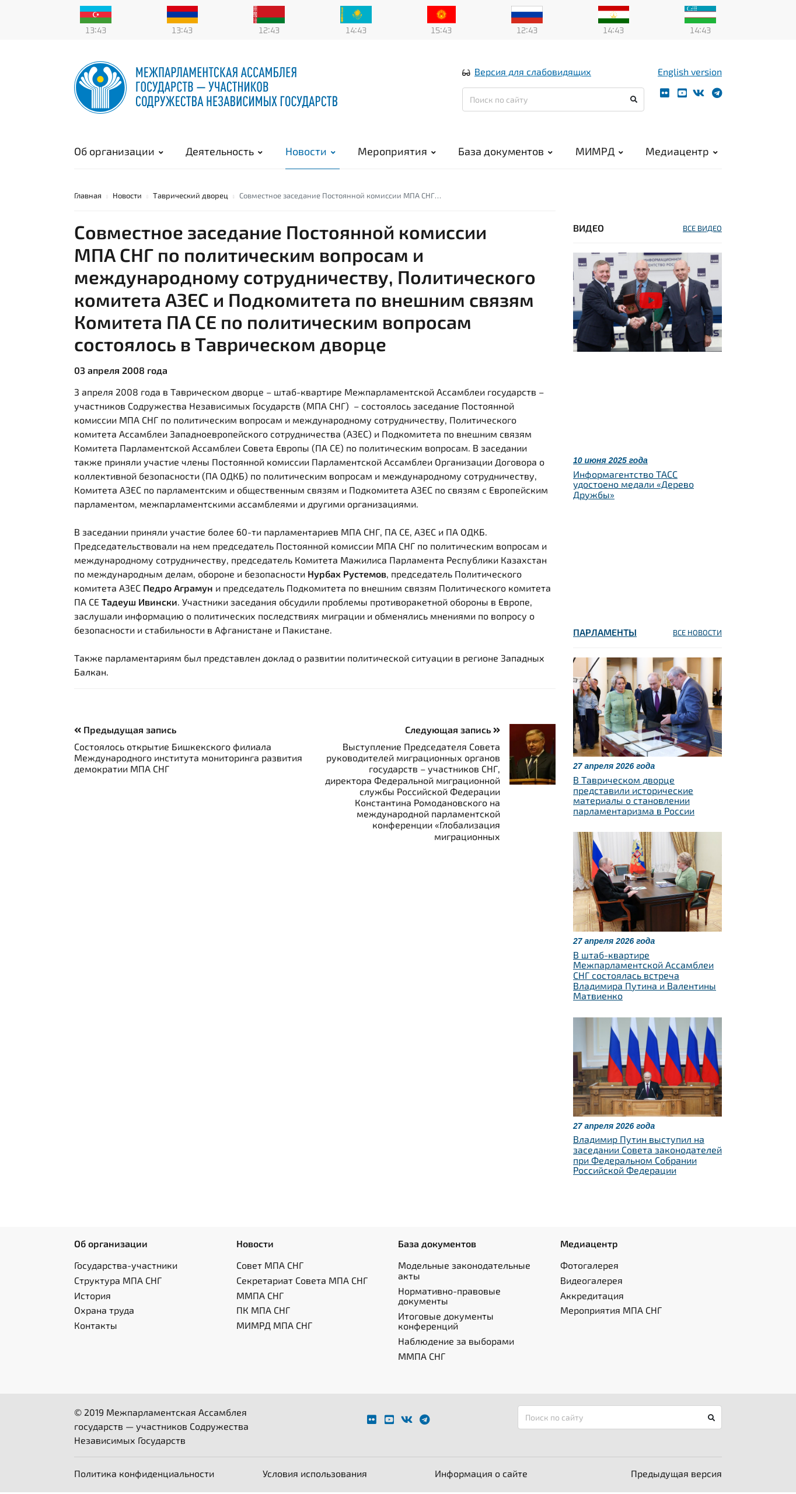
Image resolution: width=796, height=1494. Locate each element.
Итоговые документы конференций (446, 1323)
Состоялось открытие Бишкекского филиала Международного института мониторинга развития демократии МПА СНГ (188, 759)
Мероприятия (397, 151)
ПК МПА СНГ (263, 1311)
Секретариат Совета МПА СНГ (302, 1281)
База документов (505, 151)
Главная (88, 197)
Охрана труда (104, 1311)
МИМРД (599, 151)
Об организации (118, 151)
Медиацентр (681, 151)
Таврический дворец (190, 197)
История (92, 1297)
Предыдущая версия (676, 1475)
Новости (310, 151)
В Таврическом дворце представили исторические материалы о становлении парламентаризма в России (633, 797)
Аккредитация (592, 1297)
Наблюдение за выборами (456, 1342)
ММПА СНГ (260, 1297)
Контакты (95, 1326)
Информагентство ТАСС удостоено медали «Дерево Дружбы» (633, 486)
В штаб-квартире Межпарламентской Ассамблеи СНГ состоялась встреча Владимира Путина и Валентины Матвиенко (644, 977)
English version (690, 72)
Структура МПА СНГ (118, 1281)
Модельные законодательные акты (464, 1272)
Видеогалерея (591, 1281)
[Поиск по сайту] (553, 100)
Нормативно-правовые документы (449, 1297)
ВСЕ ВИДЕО (702, 230)
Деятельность (224, 151)
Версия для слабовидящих (532, 72)
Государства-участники (125, 1267)
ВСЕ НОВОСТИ (697, 634)
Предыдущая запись (125, 731)
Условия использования (315, 1475)
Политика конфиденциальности (144, 1475)
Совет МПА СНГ (269, 1267)
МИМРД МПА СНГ (274, 1326)
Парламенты (605, 634)
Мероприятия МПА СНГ (611, 1311)
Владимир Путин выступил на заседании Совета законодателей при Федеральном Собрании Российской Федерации (647, 1157)
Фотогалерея (589, 1267)
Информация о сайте (481, 1475)
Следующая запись (452, 731)
